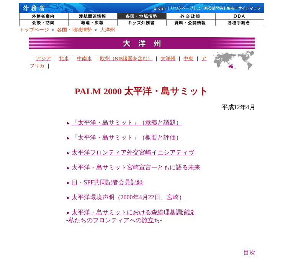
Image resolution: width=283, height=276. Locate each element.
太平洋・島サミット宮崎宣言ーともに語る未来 (136, 167)
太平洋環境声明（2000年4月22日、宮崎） (128, 197)
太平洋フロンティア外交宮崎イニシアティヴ (133, 152)
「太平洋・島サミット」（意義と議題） (127, 122)
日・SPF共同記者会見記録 (107, 182)
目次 (249, 252)
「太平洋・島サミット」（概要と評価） (127, 137)
